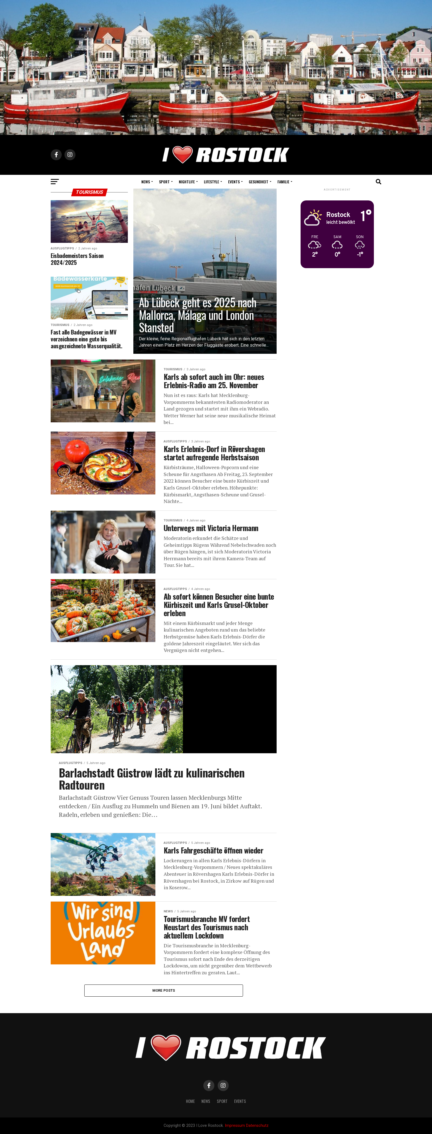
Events (234, 181)
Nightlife (187, 181)
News (145, 181)
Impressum (235, 1125)
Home (190, 1101)
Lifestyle (211, 181)
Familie (283, 181)
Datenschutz (257, 1125)
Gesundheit (258, 181)
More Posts (163, 990)
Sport (164, 181)
